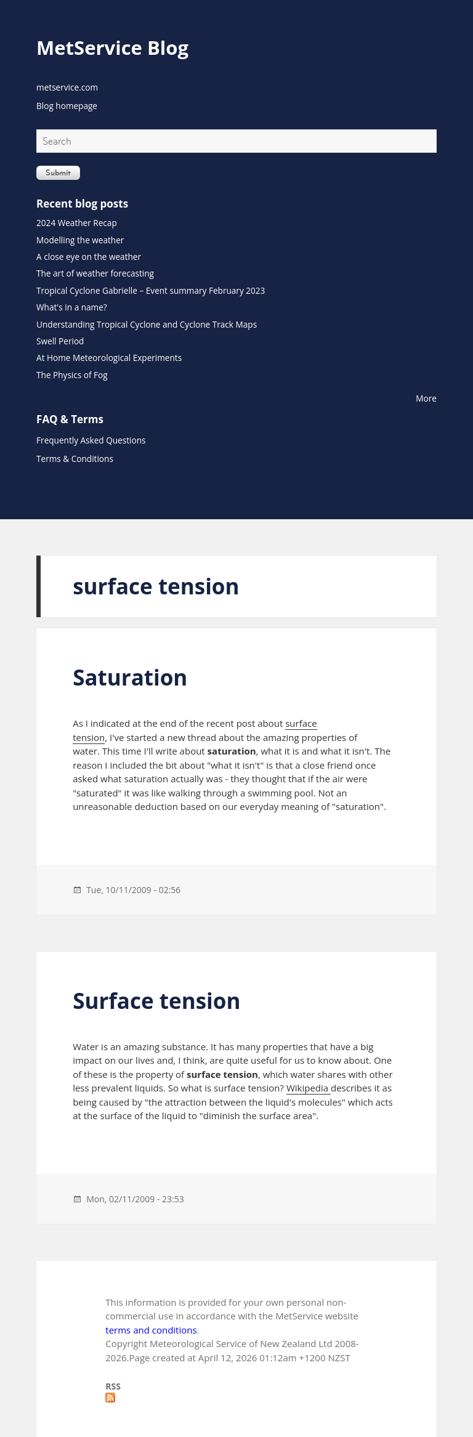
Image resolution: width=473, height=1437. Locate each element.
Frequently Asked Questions (90, 440)
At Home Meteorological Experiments (109, 357)
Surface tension (156, 1000)
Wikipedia (308, 1088)
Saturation (130, 677)
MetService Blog (112, 47)
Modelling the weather (80, 240)
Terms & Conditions (74, 458)
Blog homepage (66, 105)
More (426, 398)
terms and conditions (150, 1330)
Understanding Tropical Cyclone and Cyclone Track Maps (146, 324)
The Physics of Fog (72, 375)
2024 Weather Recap (76, 223)
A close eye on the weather (88, 256)
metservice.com (67, 87)
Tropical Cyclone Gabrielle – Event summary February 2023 (150, 290)
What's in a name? (71, 307)
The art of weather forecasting (95, 273)
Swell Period (60, 341)
